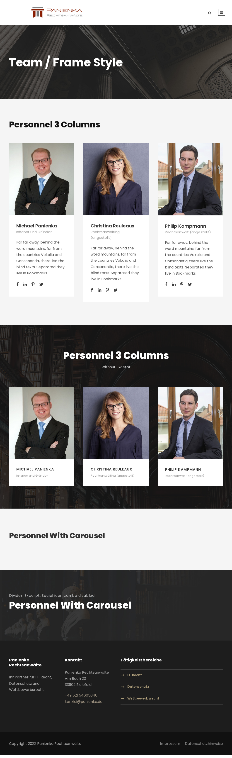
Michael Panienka (36, 228)
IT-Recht (134, 677)
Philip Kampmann (185, 229)
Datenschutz (138, 689)
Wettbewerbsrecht (143, 701)
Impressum (170, 746)
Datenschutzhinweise (204, 746)
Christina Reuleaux (112, 228)
